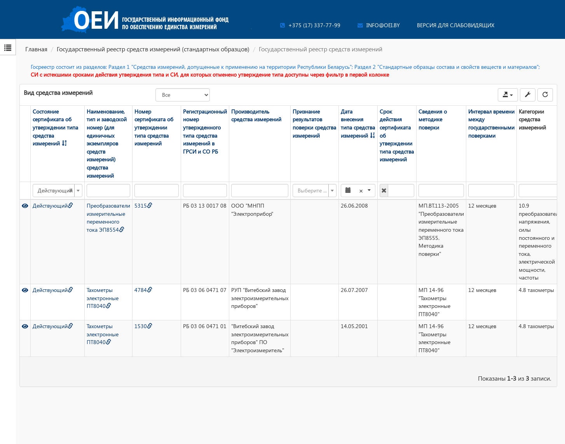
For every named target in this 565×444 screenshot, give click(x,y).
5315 (143, 205)
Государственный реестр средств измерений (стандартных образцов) (153, 49)
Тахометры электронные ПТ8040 (102, 297)
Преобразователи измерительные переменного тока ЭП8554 (108, 217)
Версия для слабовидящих (455, 25)
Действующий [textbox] (54, 190)
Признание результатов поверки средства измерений (314, 123)
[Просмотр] (25, 205)
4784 (143, 290)
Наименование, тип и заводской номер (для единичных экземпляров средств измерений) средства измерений (106, 143)
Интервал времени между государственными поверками (491, 123)
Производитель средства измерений (256, 115)
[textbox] (311, 190)
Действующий (52, 205)
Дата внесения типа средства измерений (357, 123)
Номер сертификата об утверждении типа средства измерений (153, 127)
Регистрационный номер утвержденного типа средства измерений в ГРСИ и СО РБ (205, 131)
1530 (143, 326)
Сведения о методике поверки (432, 119)
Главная (36, 49)
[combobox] (57, 190)
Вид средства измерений (58, 92)
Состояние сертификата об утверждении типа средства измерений (55, 127)
